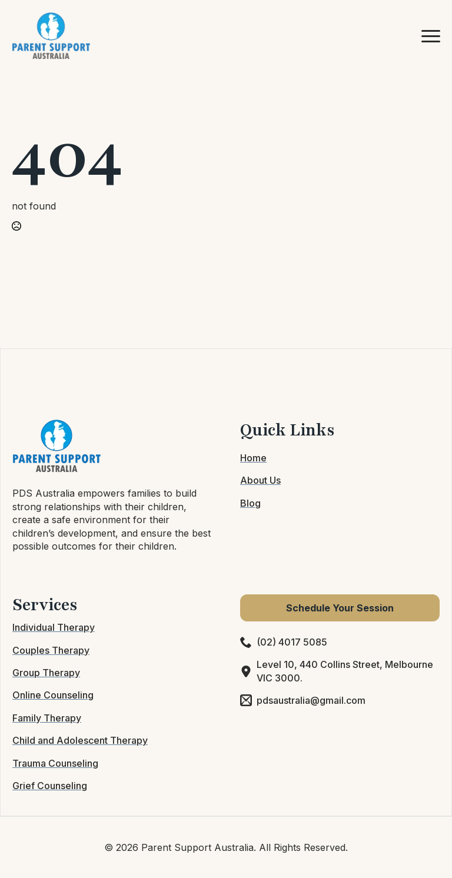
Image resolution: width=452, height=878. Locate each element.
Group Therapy (46, 673)
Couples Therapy (50, 650)
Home (253, 458)
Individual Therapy (53, 627)
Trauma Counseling (55, 763)
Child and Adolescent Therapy (80, 740)
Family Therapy (46, 718)
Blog (250, 503)
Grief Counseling (49, 785)
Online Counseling (53, 695)
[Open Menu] (430, 35)
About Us (260, 480)
